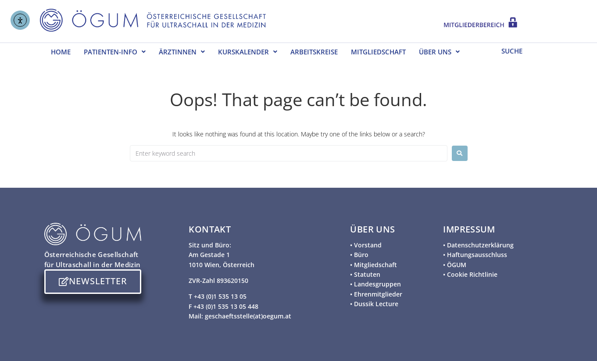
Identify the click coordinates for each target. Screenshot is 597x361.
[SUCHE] (523, 50)
